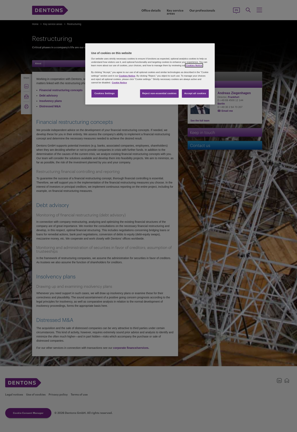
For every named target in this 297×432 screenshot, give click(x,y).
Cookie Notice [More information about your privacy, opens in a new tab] (119, 82)
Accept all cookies (195, 93)
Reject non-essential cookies (159, 93)
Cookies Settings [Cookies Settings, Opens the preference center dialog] (104, 93)
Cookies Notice (194, 65)
